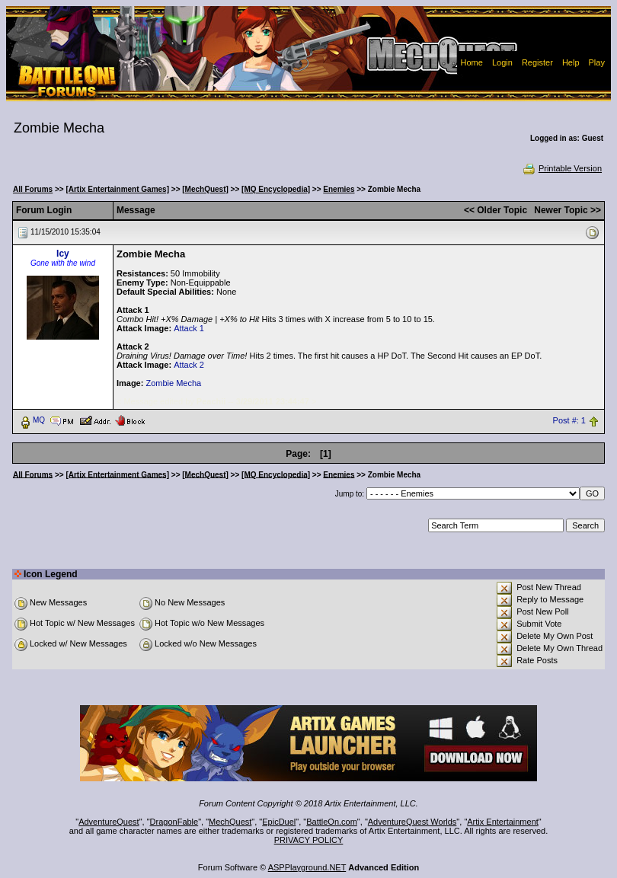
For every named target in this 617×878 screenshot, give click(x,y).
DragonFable (174, 821)
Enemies (338, 189)
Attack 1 (189, 328)
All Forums (33, 189)
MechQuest (230, 821)
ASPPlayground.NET (307, 867)
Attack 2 (189, 364)
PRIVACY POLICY (309, 839)
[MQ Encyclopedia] (275, 189)
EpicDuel (279, 821)
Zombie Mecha (173, 383)
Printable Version (562, 168)
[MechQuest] (205, 189)
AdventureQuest (108, 821)
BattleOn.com (331, 821)
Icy (62, 253)
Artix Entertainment (503, 821)
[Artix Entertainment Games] (117, 189)
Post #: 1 (569, 420)
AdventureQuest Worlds (412, 821)
